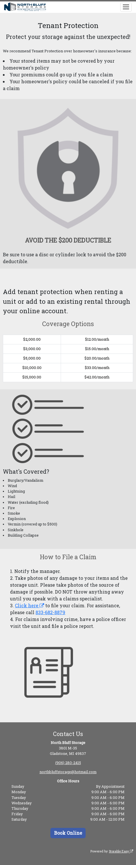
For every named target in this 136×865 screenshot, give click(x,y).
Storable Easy (121, 851)
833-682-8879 (50, 612)
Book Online (68, 833)
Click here (29, 605)
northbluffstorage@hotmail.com (68, 771)
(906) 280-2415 (68, 762)
